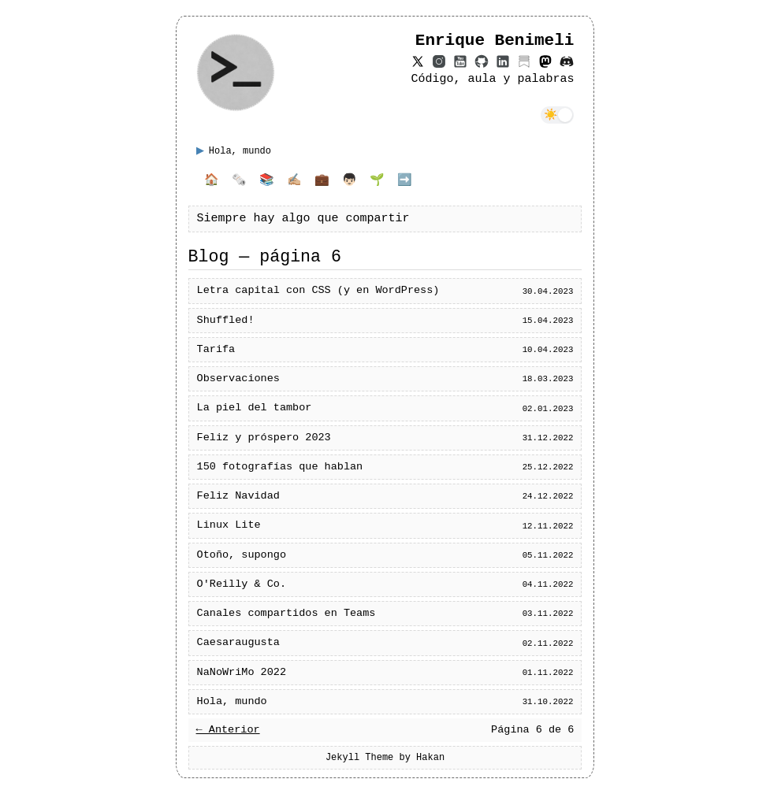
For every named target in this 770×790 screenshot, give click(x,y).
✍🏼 (294, 181)
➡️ (404, 181)
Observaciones (238, 379)
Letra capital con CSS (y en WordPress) (318, 291)
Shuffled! (226, 320)
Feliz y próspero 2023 (264, 438)
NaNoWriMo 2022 (241, 673)
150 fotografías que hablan (280, 467)
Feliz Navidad (238, 496)
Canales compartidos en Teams (286, 613)
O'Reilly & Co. (241, 584)
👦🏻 (349, 181)
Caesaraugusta (238, 643)
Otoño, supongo (241, 555)
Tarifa (216, 350)
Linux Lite (229, 525)
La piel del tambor (254, 408)
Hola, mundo (232, 702)
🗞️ (239, 181)
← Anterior (228, 730)
